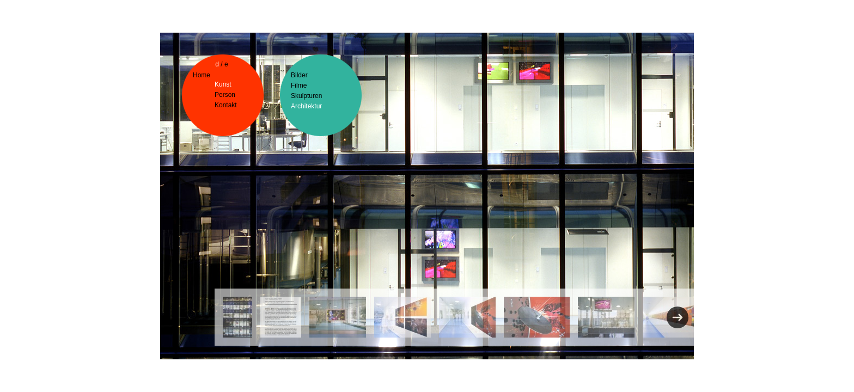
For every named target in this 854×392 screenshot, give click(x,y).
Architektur (306, 106)
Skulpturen (306, 96)
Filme (299, 85)
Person (225, 95)
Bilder (299, 75)
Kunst (223, 84)
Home (201, 75)
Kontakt (226, 105)
